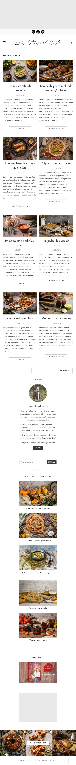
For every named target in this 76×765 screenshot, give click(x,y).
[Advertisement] (38, 14)
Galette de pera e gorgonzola (38, 540)
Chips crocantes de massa (56, 163)
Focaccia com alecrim (38, 608)
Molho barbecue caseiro (56, 318)
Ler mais (38, 448)
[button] (4, 42)
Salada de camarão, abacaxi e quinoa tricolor (38, 574)
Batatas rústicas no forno (20, 318)
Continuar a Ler (20, 129)
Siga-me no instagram (38, 743)
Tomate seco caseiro (38, 640)
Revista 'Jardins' (49, 438)
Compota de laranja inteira (38, 508)
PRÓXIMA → (64, 370)
